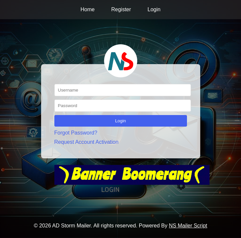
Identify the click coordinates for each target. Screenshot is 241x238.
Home (88, 9)
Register (121, 9)
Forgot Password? (75, 133)
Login (154, 9)
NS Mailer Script (188, 225)
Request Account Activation (86, 142)
